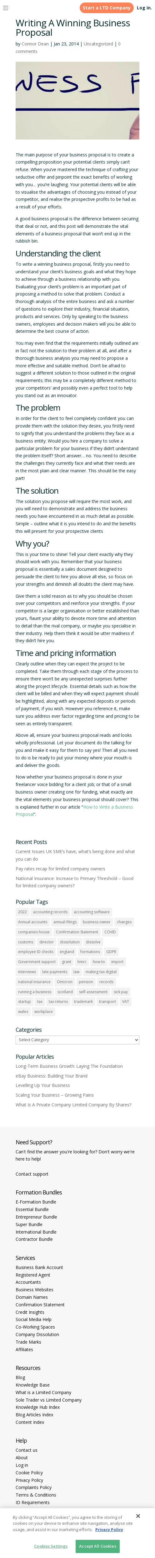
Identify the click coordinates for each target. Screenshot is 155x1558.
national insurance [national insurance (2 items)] (34, 981)
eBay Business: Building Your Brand (52, 1076)
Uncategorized (98, 44)
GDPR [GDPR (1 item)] (111, 951)
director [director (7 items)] (46, 942)
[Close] (138, 1516)
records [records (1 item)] (106, 981)
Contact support (32, 1174)
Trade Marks (28, 1342)
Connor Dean (35, 44)
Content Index (30, 1422)
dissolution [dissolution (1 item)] (70, 942)
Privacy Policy (29, 1480)
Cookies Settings (51, 1546)
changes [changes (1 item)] (124, 922)
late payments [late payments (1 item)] (54, 971)
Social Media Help (34, 1319)
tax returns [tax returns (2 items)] (58, 1001)
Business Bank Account (39, 1267)
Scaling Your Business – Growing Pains (55, 1095)
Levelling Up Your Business (43, 1085)
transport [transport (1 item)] (107, 1001)
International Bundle (36, 1232)
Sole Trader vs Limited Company (49, 1400)
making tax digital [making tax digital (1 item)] (101, 971)
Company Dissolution (37, 1334)
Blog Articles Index (34, 1415)
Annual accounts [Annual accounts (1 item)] (32, 922)
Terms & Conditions (36, 1495)
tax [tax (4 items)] (39, 1001)
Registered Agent (33, 1275)
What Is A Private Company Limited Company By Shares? (73, 1105)
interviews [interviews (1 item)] (27, 971)
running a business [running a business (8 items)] (34, 991)
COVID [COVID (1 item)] (110, 932)
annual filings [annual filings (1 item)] (65, 922)
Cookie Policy (29, 1473)
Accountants (28, 1282)
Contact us (27, 1450)
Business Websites (34, 1290)
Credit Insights (30, 1312)
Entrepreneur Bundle (36, 1217)
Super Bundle (29, 1224)
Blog (20, 1377)
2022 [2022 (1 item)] (22, 912)
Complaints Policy (34, 1487)
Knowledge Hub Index (38, 1407)
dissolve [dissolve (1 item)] (93, 942)
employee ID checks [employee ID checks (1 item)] (35, 951)
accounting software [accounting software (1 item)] (92, 912)
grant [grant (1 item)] (66, 961)
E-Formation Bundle (36, 1202)
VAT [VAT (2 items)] (125, 1001)
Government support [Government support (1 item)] (37, 961)
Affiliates (24, 1349)
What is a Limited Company (43, 1392)
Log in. (144, 8)
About (22, 1458)
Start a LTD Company (107, 8)
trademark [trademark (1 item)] (83, 1001)
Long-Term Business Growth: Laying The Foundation (69, 1066)
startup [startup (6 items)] (24, 1001)
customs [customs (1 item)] (25, 942)
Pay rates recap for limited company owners (60, 869)
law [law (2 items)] (76, 971)
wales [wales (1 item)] (23, 1011)
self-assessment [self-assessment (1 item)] (93, 991)
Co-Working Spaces (35, 1327)
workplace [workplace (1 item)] (43, 1011)
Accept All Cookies (97, 1546)
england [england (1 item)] (67, 951)
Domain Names (32, 1297)
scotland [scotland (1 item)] (65, 991)
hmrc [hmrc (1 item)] (82, 961)
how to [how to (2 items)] (99, 961)
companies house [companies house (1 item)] (34, 932)
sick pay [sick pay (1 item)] (121, 991)
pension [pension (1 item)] (86, 981)
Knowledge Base (33, 1385)
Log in (22, 1465)
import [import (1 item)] (117, 961)
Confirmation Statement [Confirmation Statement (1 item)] (77, 932)
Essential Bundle (32, 1209)
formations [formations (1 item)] (90, 951)
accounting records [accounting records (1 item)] (50, 912)
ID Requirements (33, 1502)
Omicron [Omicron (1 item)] (64, 981)
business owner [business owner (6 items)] (97, 922)
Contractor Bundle (34, 1239)
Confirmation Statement (40, 1305)
